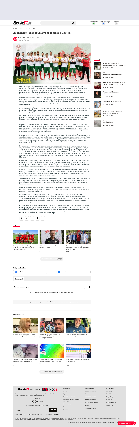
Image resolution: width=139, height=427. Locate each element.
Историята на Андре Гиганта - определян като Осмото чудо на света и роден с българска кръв (114, 64)
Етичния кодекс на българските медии (38, 419)
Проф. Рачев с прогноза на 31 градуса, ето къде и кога (77, 360)
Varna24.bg (109, 394)
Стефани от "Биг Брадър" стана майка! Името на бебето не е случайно (25, 360)
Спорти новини (89, 394)
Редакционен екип (68, 394)
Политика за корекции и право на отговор (71, 400)
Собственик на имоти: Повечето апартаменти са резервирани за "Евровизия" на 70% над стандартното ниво (112, 74)
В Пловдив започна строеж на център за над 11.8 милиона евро (114, 112)
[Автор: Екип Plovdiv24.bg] (24, 37)
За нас (65, 391)
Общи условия (19, 414)
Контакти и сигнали (68, 407)
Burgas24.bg (109, 396)
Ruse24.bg (109, 399)
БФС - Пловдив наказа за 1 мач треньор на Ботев (49, 246)
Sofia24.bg (109, 391)
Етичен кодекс (67, 404)
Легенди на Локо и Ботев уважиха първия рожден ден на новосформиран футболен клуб (77, 247)
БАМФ (53, 101)
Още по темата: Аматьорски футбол (27, 225)
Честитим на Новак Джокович (112, 101)
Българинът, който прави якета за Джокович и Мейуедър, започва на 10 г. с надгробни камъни (51, 335)
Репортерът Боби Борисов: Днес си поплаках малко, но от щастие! (76, 335)
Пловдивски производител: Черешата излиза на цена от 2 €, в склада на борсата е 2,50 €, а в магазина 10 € (114, 83)
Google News (20, 272)
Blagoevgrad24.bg (111, 402)
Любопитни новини (21, 28)
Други (33, 28)
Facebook (62, 272)
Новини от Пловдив (90, 391)
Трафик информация (90, 408)
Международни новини (91, 402)
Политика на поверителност (34, 414)
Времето (87, 405)
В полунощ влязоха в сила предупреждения (111, 121)
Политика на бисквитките (52, 414)
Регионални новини (90, 396)
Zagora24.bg (109, 405)
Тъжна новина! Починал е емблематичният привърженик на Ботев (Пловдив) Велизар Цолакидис (114, 93)
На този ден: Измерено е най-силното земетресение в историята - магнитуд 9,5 (51, 361)
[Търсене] (55, 23)
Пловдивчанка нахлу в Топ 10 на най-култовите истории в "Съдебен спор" (24, 335)
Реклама (65, 409)
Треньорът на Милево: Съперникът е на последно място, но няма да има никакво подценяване (24, 247)
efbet (33, 209)
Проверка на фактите (69, 396)
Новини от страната (90, 399)
